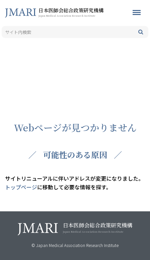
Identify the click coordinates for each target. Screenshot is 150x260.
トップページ (21, 187)
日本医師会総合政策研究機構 (81, 12)
